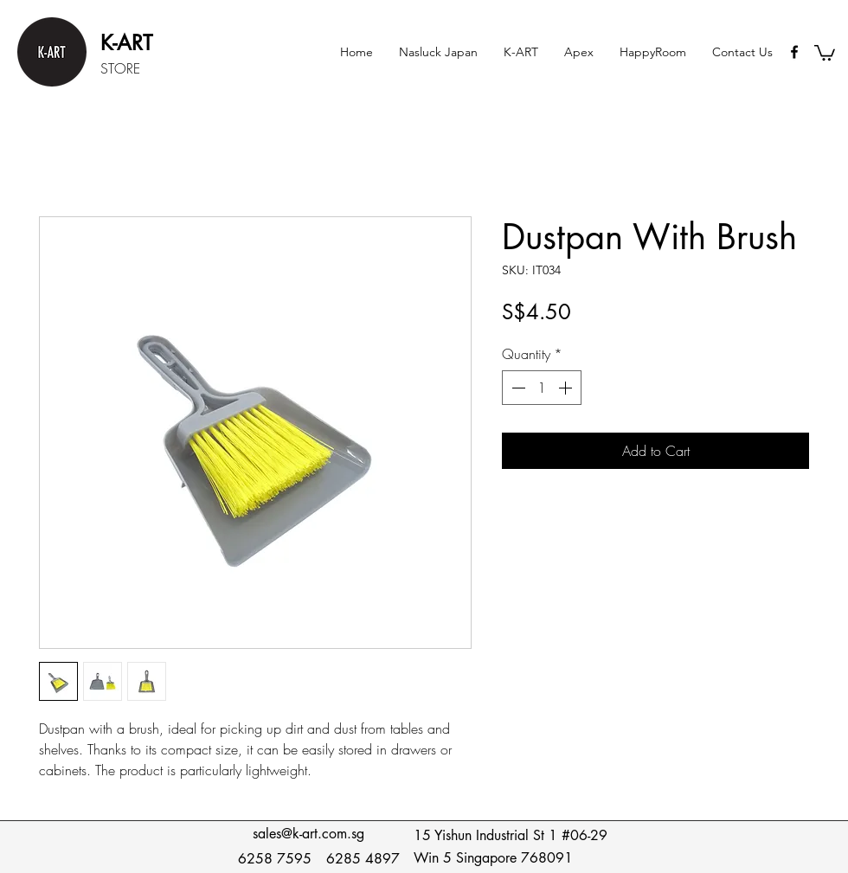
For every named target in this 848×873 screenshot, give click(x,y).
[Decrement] (516, 387)
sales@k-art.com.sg (308, 834)
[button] (521, 52)
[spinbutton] (542, 387)
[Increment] (567, 387)
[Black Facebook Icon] (794, 52)
